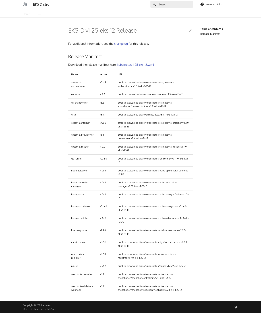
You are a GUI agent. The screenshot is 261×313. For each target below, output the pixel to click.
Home (26, 13)
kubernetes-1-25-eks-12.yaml (135, 64)
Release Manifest (210, 33)
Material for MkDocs (45, 309)
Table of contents (211, 28)
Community (52, 13)
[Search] (171, 4)
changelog (121, 43)
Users (38, 13)
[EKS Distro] (25, 4)
